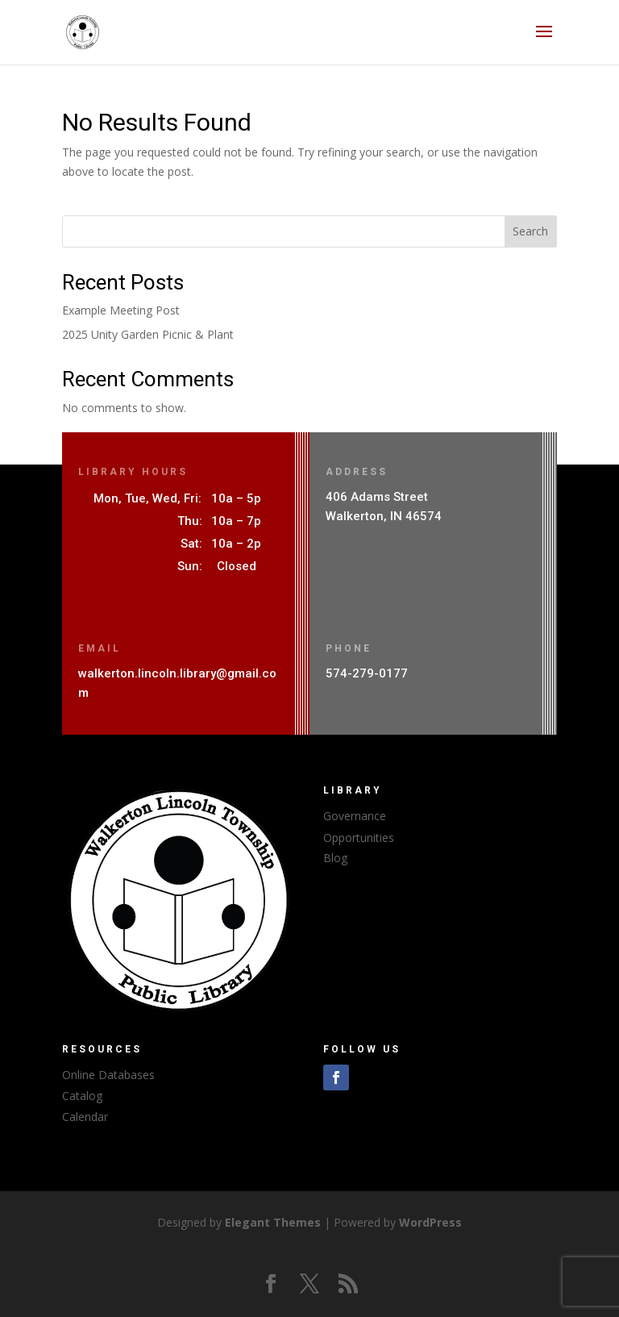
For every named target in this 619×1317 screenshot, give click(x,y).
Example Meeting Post (121, 310)
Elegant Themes (273, 1222)
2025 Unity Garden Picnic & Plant (148, 334)
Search (530, 231)
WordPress (430, 1222)
